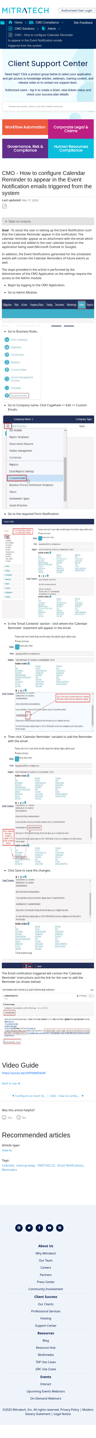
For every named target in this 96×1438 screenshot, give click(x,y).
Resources (46, 1333)
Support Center (45, 1326)
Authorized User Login (76, 10)
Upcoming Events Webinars (46, 1391)
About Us (45, 1246)
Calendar (8, 1165)
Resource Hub (46, 1348)
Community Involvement (46, 1289)
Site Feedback (83, 22)
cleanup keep (25, 1165)
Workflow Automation (25, 127)
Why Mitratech (46, 1253)
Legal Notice (62, 1414)
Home (15, 22)
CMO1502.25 (46, 1165)
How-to (7, 1150)
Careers (45, 1267)
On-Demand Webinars (45, 1398)
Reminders (9, 1170)
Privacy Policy (69, 1410)
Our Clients (46, 1304)
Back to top (9, 1083)
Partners (46, 1275)
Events (45, 1377)
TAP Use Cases (46, 1362)
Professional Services (46, 1311)
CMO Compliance (44, 22)
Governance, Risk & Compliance (25, 148)
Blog (46, 1340)
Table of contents (19, 221)
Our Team (46, 1260)
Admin (49, 28)
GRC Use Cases (45, 1369)
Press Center (46, 1282)
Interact (45, 1384)
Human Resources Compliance (71, 148)
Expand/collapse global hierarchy (2, 22)
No (24, 1118)
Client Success (45, 1296)
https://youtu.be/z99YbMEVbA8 (23, 1073)
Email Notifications (70, 1165)
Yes (9, 1118)
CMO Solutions (21, 28)
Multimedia (46, 1355)
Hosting (45, 1318)
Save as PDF (4, 206)
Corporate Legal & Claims (70, 129)
